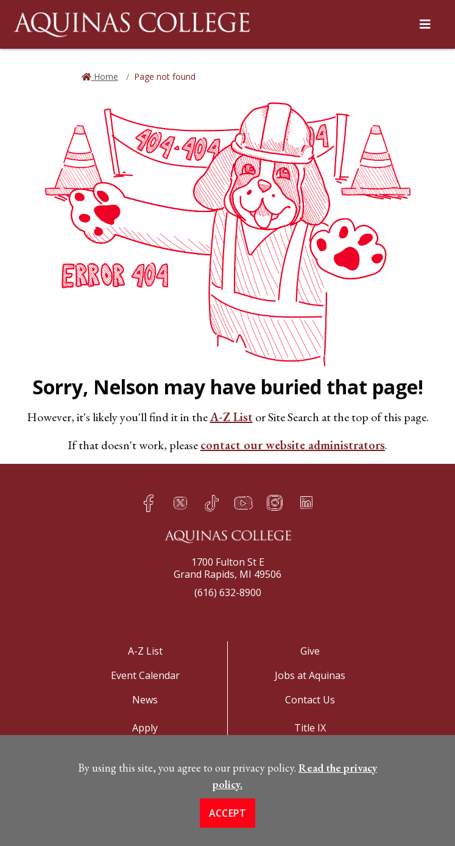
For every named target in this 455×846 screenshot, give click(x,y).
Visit (145, 752)
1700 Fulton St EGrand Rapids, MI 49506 (227, 568)
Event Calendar (145, 675)
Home (104, 76)
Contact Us (310, 699)
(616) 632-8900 (227, 592)
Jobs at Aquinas (310, 675)
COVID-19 (309, 752)
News (145, 699)
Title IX (310, 727)
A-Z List (231, 417)
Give (310, 651)
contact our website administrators (292, 445)
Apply (145, 727)
